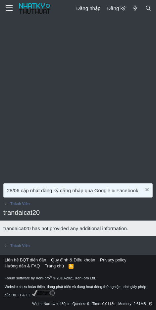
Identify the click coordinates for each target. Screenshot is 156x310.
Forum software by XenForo (50, 278)
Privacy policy (113, 259)
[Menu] (9, 8)
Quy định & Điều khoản (73, 259)
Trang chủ (54, 265)
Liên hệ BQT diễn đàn (25, 259)
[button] (151, 304)
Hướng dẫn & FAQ (22, 265)
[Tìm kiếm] (148, 8)
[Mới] (135, 8)
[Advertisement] (78, 98)
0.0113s (108, 304)
